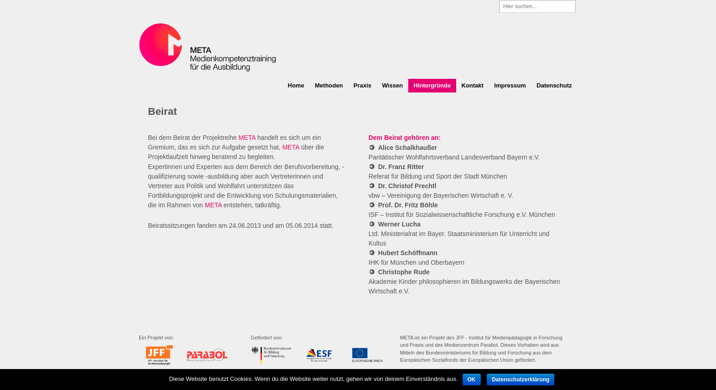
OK (472, 379)
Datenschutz (554, 85)
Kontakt (473, 85)
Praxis (362, 85)
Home (296, 85)
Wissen (392, 85)
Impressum (510, 85)
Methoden (329, 85)
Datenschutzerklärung (520, 379)
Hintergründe (432, 85)
